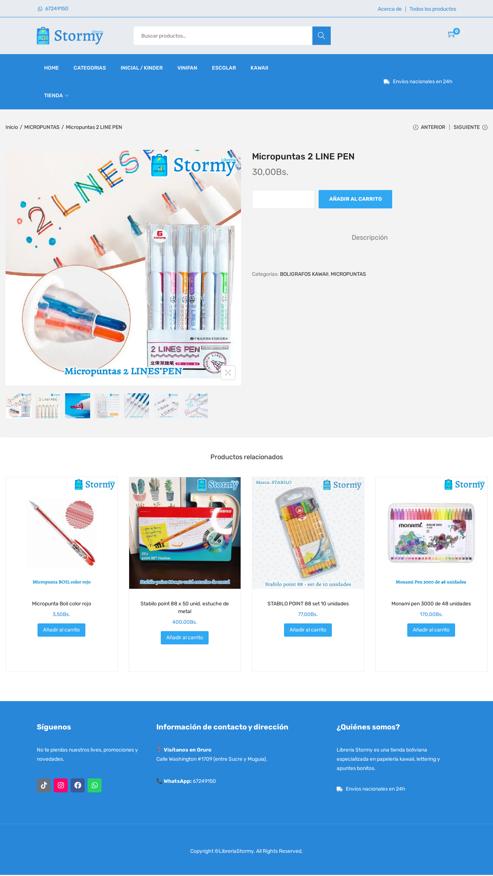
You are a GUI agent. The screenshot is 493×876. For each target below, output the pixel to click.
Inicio (12, 127)
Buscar (321, 35)
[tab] (370, 238)
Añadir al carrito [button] (61, 631)
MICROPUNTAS (42, 127)
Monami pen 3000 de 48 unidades (431, 605)
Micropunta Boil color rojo (61, 605)
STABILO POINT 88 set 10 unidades (308, 605)
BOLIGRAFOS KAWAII (304, 275)
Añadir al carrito (355, 200)
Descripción (370, 238)
